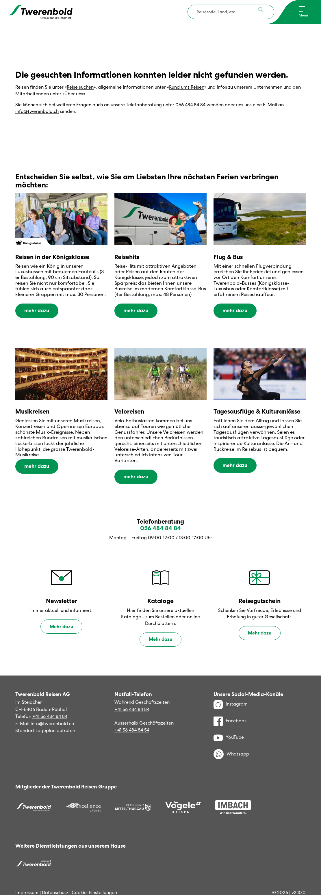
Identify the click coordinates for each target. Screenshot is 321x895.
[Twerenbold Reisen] (33, 795)
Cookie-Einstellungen (94, 880)
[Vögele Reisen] (183, 795)
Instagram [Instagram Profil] (231, 692)
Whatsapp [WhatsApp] (231, 742)
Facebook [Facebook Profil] (230, 708)
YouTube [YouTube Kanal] (229, 725)
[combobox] (231, 12)
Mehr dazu (61, 614)
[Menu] (303, 12)
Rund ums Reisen (186, 87)
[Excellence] (83, 794)
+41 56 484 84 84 (49, 704)
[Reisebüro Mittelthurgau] (133, 794)
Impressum (26, 880)
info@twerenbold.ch (37, 111)
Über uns (73, 94)
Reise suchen (80, 87)
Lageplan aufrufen (55, 718)
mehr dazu (36, 309)
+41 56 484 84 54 (131, 717)
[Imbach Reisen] (233, 794)
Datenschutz (55, 880)
